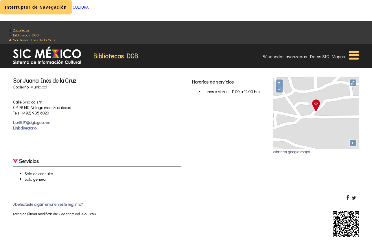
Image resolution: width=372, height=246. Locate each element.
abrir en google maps (291, 151)
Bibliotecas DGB (25, 34)
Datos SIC (319, 56)
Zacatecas (21, 29)
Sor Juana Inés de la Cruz (34, 39)
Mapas (338, 56)
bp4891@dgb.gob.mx (31, 122)
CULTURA (81, 7)
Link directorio (24, 128)
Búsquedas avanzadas (285, 56)
